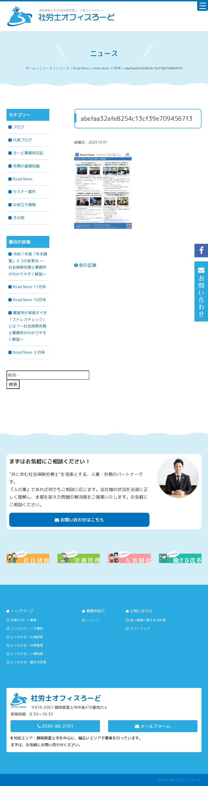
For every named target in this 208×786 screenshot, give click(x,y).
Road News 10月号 (29, 299)
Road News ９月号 (29, 352)
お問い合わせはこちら (79, 520)
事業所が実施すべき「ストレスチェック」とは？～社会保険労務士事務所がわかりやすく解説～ (27, 326)
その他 (18, 217)
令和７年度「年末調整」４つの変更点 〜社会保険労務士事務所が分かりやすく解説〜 (27, 264)
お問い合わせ (141, 610)
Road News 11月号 (29, 286)
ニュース (92, 620)
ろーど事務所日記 (28, 152)
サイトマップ (140, 628)
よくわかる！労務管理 (27, 645)
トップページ (22, 610)
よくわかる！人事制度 (27, 653)
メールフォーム (153, 726)
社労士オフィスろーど (185, 780)
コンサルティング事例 (27, 628)
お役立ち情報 (24, 204)
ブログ (18, 126)
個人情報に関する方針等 (148, 620)
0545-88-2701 (55, 726)
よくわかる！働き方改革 (28, 662)
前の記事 (85, 265)
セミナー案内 (24, 191)
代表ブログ (22, 139)
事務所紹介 (95, 610)
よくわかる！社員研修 (27, 637)
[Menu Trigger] (202, 5)
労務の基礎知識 (26, 165)
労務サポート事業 (24, 620)
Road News (22, 178)
